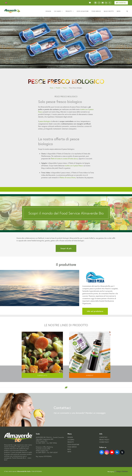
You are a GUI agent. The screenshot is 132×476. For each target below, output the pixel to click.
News (69, 452)
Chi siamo (71, 440)
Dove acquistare (73, 444)
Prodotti (58, 88)
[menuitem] (6, 2)
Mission (70, 437)
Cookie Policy (104, 442)
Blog (69, 449)
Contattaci (121, 2)
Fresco (65, 88)
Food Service (72, 447)
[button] (127, 11)
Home (51, 88)
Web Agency (117, 471)
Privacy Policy (104, 440)
